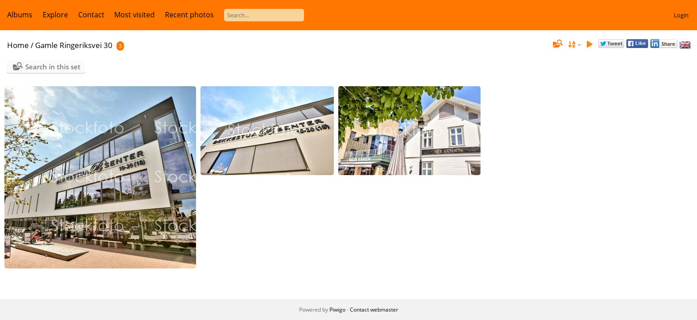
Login (681, 15)
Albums (19, 15)
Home (18, 45)
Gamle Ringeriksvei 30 (73, 45)
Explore (55, 15)
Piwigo (337, 309)
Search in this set (52, 66)
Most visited (134, 15)
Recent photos (189, 15)
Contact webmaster (374, 309)
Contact (91, 15)
